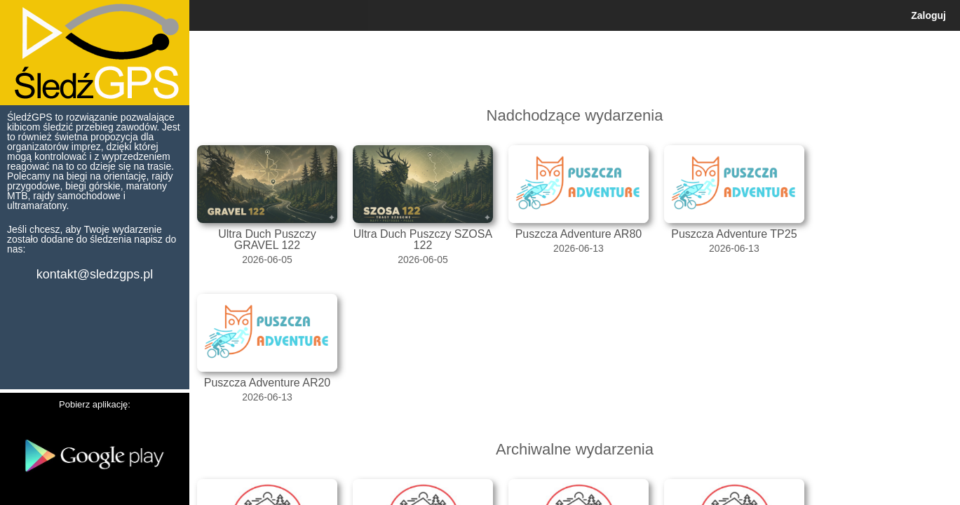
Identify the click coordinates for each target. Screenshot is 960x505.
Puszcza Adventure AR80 (578, 234)
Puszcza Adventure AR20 (267, 383)
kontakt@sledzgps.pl (94, 274)
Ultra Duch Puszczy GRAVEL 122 (267, 239)
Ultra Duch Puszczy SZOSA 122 (422, 239)
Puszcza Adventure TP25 (734, 234)
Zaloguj (928, 15)
